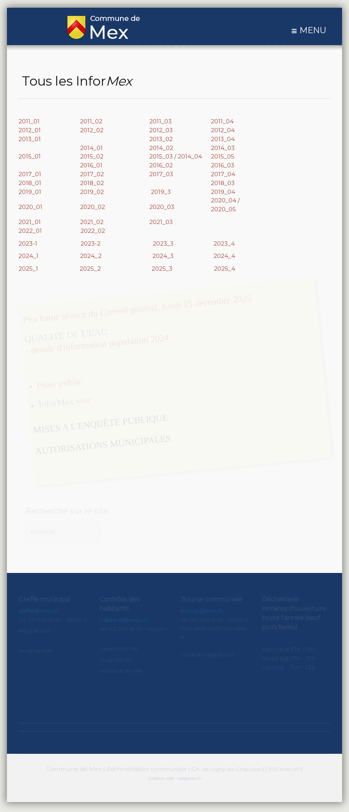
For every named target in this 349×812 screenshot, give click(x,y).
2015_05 (222, 156)
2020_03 (161, 207)
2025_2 (90, 268)
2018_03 (223, 183)
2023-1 (28, 243)
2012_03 (161, 130)
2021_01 (29, 222)
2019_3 (161, 191)
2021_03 (161, 222)
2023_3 (163, 243)
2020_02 (92, 207)
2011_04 (222, 121)
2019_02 (92, 191)
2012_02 (92, 130)
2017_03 (161, 174)
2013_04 (223, 139)
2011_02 (91, 121)
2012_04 (223, 130)
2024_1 (28, 255)
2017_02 (92, 174)
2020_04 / (225, 200)
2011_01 (29, 121)
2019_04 (223, 191)
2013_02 (161, 139)
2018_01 (29, 183)
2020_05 (223, 209)
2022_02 (92, 230)
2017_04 (223, 174)
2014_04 (190, 156)
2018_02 (92, 183)
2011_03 (160, 121)
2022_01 (49, 230)
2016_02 (161, 165)
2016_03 (222, 165)
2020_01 (30, 207)
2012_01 (29, 130)
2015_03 (161, 156)
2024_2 (91, 255)
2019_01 (29, 191)
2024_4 (224, 255)
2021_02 (92, 222)
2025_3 (162, 268)
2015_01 (29, 156)
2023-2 (90, 243)
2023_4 (224, 243)
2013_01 (29, 139)
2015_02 (92, 156)
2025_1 (29, 268)
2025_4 (224, 268)
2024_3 (163, 255)
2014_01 (91, 148)
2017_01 (29, 174)
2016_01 (91, 165)
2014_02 (161, 148)
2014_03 (223, 148)
